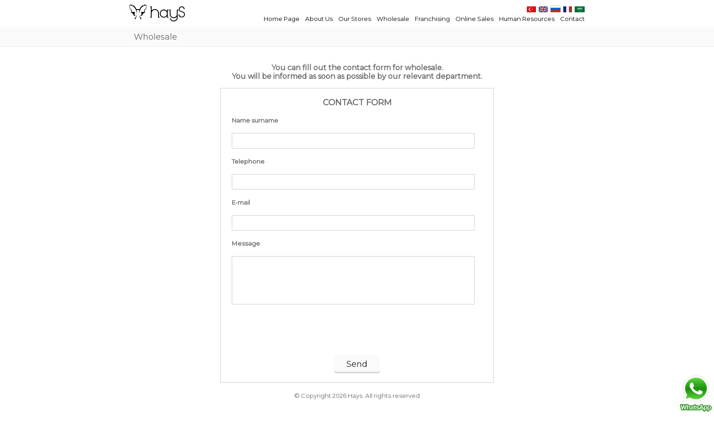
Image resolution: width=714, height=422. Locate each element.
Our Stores (354, 18)
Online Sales (474, 18)
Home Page (282, 18)
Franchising (432, 18)
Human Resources (527, 18)
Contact (572, 18)
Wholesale (393, 18)
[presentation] (357, 332)
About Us (319, 18)
